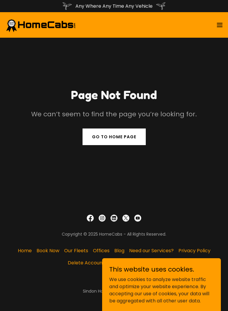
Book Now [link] (48, 250)
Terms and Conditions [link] (134, 262)
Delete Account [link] (86, 262)
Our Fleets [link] (76, 250)
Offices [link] (101, 250)
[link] (41, 25)
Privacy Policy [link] (194, 250)
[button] (220, 25)
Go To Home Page (114, 137)
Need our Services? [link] (151, 250)
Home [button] (25, 250)
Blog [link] (119, 250)
